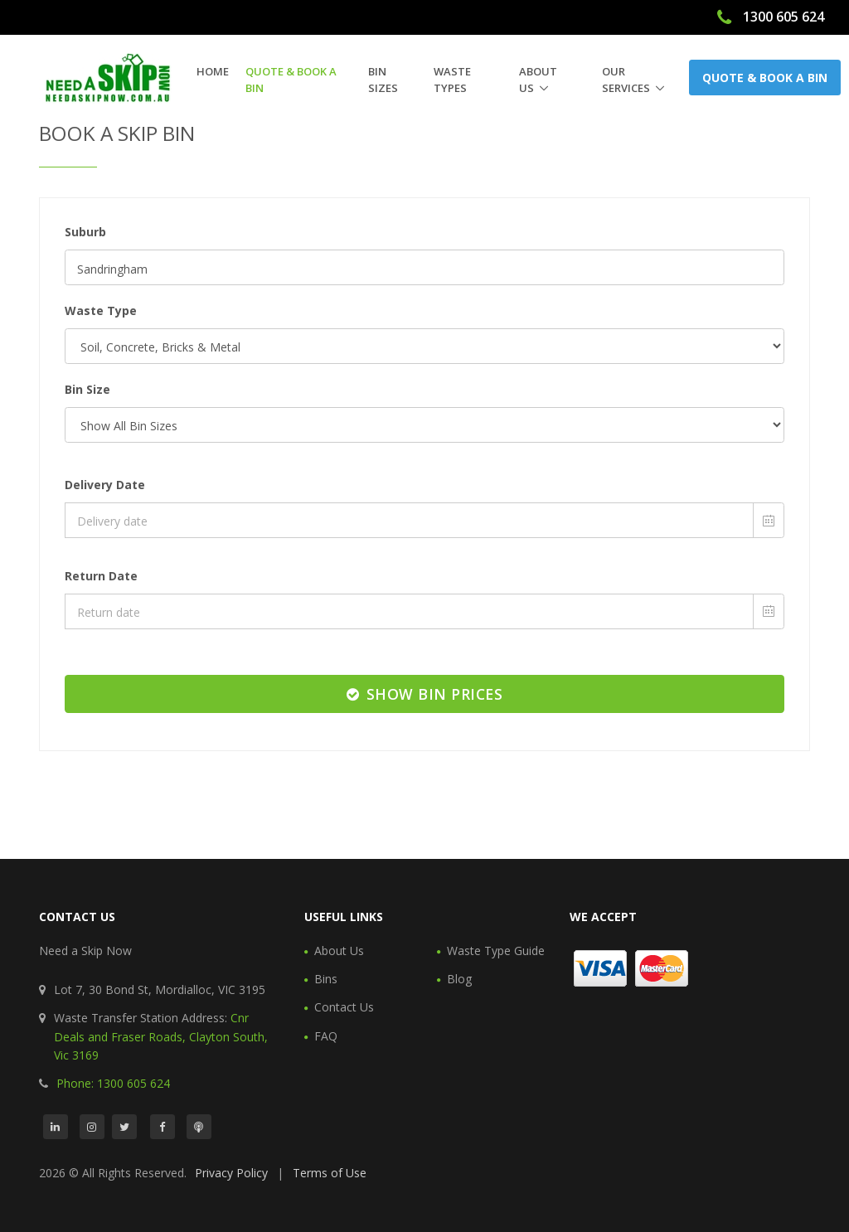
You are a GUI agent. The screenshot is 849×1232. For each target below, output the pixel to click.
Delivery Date (105, 484)
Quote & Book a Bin (291, 80)
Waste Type (101, 310)
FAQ (325, 1036)
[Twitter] (124, 1126)
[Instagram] (92, 1126)
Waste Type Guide (496, 950)
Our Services (626, 80)
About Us (538, 80)
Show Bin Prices (425, 694)
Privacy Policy (231, 1173)
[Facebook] (162, 1126)
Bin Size (87, 389)
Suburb (85, 232)
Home (212, 71)
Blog (459, 979)
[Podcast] (199, 1126)
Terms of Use (329, 1173)
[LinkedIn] (55, 1126)
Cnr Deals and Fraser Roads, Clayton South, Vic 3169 (161, 1036)
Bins (325, 979)
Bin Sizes (383, 80)
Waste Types (452, 80)
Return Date (101, 576)
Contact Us (344, 1007)
